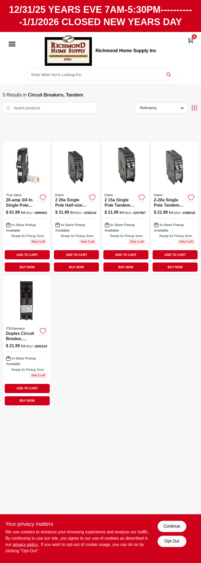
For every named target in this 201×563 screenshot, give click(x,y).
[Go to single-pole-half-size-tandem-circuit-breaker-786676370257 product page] (76, 208)
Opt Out (171, 541)
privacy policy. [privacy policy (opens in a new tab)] (25, 544)
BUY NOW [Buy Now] (27, 267)
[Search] (169, 74)
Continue (171, 526)
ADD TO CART (27, 255)
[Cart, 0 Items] (190, 40)
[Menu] (12, 44)
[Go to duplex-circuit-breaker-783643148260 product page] (27, 341)
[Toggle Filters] (194, 108)
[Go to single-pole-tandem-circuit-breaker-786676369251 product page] (174, 208)
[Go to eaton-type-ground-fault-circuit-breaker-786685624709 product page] (27, 208)
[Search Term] (100, 74)
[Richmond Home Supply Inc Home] (68, 51)
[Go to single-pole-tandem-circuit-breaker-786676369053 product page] (125, 208)
